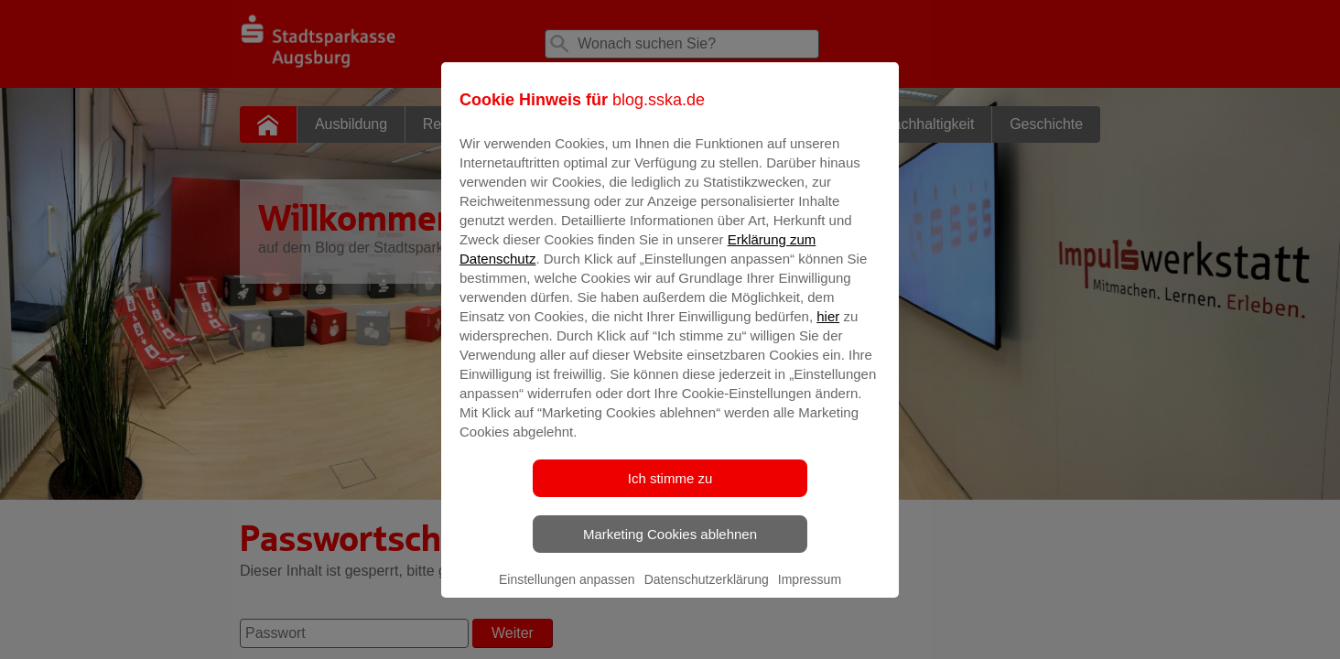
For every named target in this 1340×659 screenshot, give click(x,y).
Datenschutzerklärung (706, 592)
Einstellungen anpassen (567, 592)
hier (827, 329)
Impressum (809, 592)
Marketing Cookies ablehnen (670, 547)
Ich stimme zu (670, 491)
